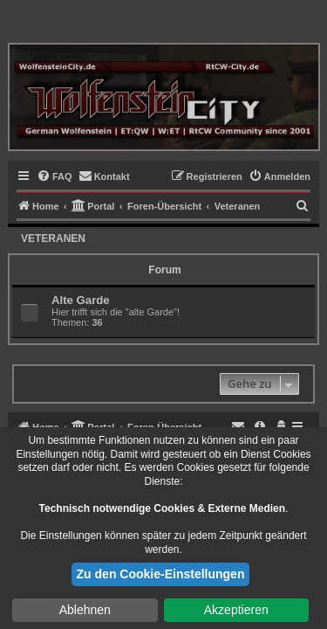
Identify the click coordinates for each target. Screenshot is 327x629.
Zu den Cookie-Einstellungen (161, 574)
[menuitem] (54, 176)
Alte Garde (80, 300)
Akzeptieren (236, 610)
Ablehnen (85, 610)
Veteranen (53, 238)
